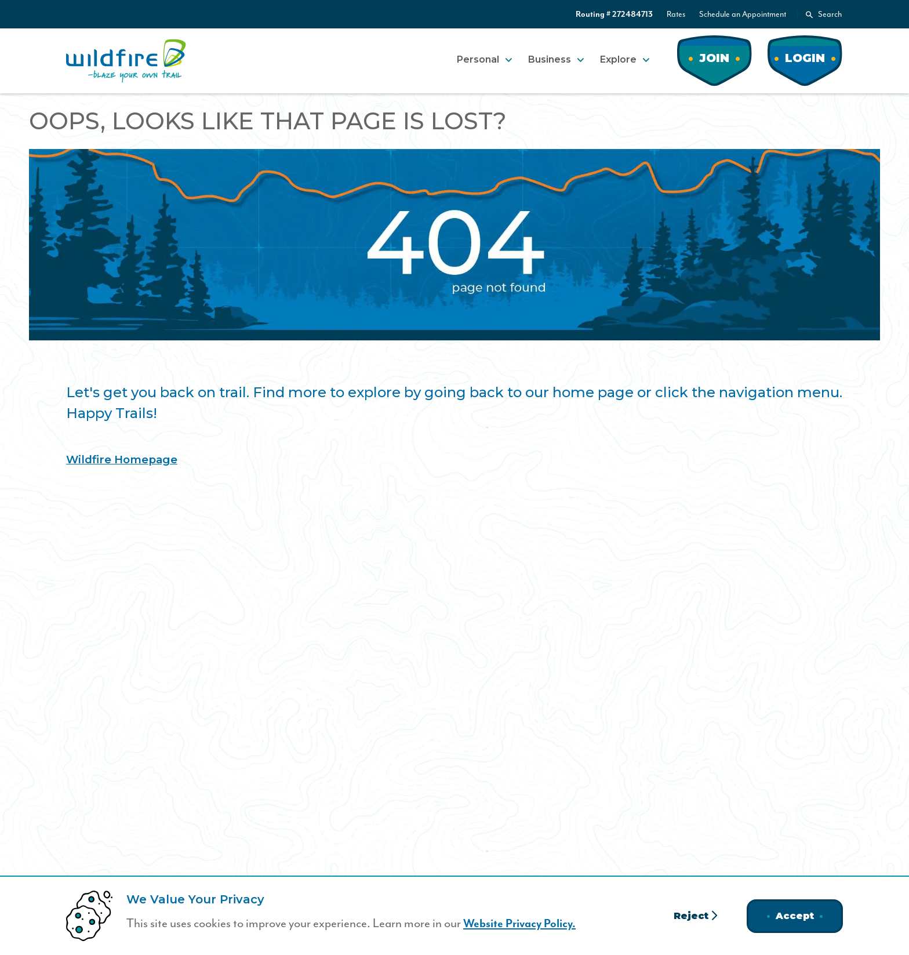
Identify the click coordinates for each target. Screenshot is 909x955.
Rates (676, 14)
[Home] (126, 61)
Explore (618, 59)
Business (549, 59)
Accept (795, 915)
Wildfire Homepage (126, 459)
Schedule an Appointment (742, 14)
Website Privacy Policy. (523, 924)
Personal (478, 59)
